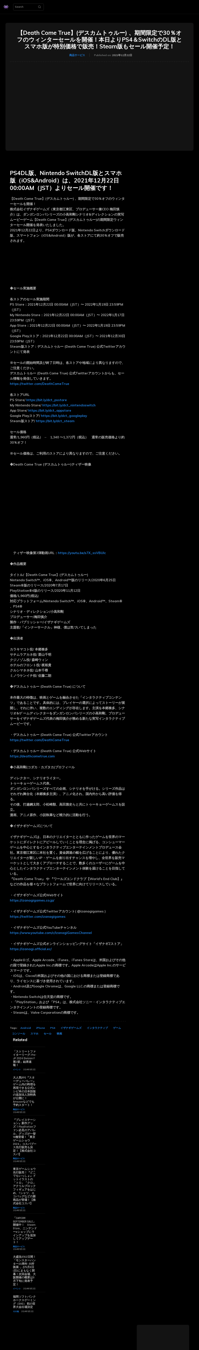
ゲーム (117, 1027)
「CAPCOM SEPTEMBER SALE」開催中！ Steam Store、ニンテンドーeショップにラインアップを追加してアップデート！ (25, 1229)
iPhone (40, 1027)
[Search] (39, 7)
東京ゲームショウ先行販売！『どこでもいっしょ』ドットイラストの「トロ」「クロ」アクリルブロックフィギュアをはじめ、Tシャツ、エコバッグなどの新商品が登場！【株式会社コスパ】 (24, 1186)
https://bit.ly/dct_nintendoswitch (69, 405)
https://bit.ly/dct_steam (55, 421)
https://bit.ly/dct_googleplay (65, 416)
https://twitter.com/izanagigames (38, 916)
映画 (59, 1033)
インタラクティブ (97, 1027)
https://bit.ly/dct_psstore (46, 400)
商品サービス (77, 55)
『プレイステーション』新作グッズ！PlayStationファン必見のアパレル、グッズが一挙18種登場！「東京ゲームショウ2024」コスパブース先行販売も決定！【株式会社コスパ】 (24, 1136)
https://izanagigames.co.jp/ (32, 900)
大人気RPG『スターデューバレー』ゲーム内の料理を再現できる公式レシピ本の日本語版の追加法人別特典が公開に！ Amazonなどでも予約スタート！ (24, 1091)
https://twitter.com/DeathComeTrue (39, 384)
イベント (17, 1069)
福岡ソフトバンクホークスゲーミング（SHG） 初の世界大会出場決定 (24, 1301)
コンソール (18, 1033)
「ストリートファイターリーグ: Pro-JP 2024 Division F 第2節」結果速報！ (24, 1058)
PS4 (52, 1027)
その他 (16, 1310)
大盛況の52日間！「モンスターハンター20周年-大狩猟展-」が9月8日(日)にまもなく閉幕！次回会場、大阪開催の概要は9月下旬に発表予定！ (24, 1269)
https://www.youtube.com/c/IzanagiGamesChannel (51, 933)
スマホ (34, 1033)
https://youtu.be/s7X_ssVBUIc (82, 553)
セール (48, 1033)
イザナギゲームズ (71, 1027)
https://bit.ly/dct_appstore (49, 410)
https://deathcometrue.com (32, 756)
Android (25, 1027)
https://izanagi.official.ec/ (31, 949)
